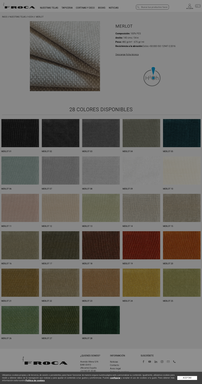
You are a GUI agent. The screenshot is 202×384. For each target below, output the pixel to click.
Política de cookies (35, 380)
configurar (115, 378)
